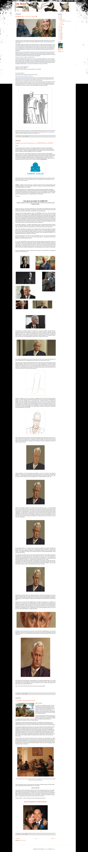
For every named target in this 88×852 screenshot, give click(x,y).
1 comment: (18, 693)
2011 (60, 31)
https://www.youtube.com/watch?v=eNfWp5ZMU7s (25, 57)
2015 (60, 26)
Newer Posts (18, 838)
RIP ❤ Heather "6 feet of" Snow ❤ (26, 17)
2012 (60, 30)
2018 (60, 15)
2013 (60, 29)
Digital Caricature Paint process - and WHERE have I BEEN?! (34, 143)
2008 (60, 36)
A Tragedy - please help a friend (25, 701)
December (62, 19)
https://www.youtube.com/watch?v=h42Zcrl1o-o (24, 76)
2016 (60, 18)
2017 (60, 17)
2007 (60, 37)
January (61, 24)
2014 (60, 27)
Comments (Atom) (23, 840)
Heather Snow (18, 66)
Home (36, 838)
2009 (60, 34)
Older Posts (53, 838)
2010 (60, 33)
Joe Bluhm (61, 49)
